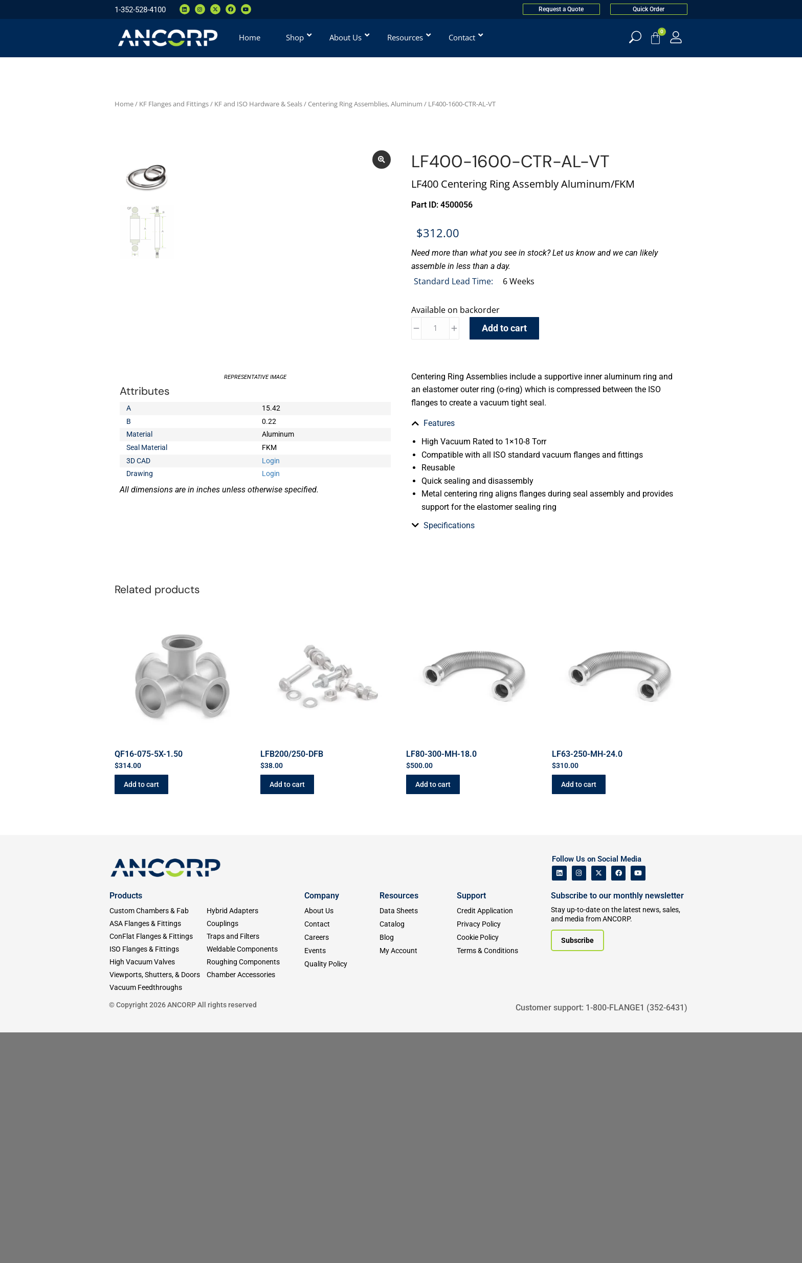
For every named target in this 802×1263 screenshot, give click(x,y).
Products (125, 895)
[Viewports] (158, 974)
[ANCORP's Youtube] (638, 873)
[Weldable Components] (255, 949)
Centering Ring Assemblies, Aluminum (365, 103)
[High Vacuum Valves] (158, 962)
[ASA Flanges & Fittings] (158, 923)
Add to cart (504, 328)
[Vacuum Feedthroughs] (158, 987)
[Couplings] (255, 923)
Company (321, 895)
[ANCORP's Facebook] (618, 873)
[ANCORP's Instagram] (579, 873)
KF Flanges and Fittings (174, 103)
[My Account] (676, 37)
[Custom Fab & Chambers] (158, 911)
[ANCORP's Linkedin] (559, 873)
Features (439, 423)
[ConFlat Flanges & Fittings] (158, 936)
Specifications (449, 525)
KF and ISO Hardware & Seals (258, 103)
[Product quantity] (435, 328)
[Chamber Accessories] (255, 974)
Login (271, 461)
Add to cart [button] (141, 784)
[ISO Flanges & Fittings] (158, 949)
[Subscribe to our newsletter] (577, 940)
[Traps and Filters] (255, 936)
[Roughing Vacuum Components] (255, 962)
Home (124, 103)
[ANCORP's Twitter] (598, 873)
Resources (399, 895)
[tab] (546, 423)
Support (471, 895)
